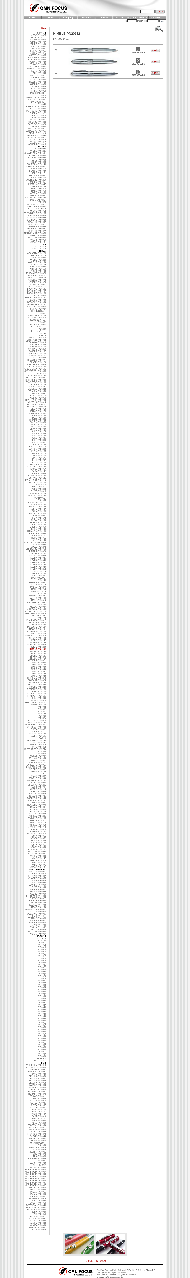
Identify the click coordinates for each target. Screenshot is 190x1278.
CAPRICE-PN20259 (37, 349)
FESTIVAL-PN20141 (37, 478)
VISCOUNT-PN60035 (36, 931)
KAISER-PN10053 (38, 84)
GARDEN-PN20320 (37, 513)
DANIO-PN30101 (38, 1112)
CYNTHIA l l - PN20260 (35, 400)
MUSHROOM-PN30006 (35, 1169)
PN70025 (42, 972)
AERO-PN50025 (38, 149)
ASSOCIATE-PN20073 (36, 273)
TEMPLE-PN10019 (37, 133)
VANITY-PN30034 (38, 1221)
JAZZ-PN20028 (39, 544)
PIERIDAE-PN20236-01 (35, 702)
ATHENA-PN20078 (37, 282)
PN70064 (42, 1049)
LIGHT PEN (40, 246)
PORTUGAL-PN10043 (36, 111)
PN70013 (42, 947)
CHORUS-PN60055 (37, 878)
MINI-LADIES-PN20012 (35, 613)
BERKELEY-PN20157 (36, 304)
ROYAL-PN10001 (38, 120)
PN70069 (42, 1056)
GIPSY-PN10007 (38, 77)
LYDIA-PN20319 (38, 584)
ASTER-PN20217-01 (36, 275)
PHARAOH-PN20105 (36, 696)
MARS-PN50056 (38, 191)
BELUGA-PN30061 (37, 1078)
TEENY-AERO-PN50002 (35, 222)
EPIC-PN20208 (39, 462)
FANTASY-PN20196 (37, 476)
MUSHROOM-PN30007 (35, 1172)
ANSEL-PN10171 (38, 37)
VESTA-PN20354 (38, 842)
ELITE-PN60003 (38, 887)
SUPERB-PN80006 (37, 923)
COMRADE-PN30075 (36, 1092)
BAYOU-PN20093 (38, 300)
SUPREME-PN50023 (36, 220)
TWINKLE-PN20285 (37, 816)
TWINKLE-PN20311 (37, 820)
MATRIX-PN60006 (38, 911)
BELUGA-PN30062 (37, 1080)
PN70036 (42, 992)
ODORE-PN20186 (38, 656)
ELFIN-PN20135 (38, 451)
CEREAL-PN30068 (37, 1087)
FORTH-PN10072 (38, 75)
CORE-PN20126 (38, 384)
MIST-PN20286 (39, 625)
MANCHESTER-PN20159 (38, 592)
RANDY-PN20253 (38, 745)
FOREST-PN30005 (37, 1129)
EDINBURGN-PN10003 (35, 68)
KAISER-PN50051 (38, 182)
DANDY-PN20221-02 (36, 407)
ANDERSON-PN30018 (36, 1065)
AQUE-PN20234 (38, 264)
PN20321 (42, 711)
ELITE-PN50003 (38, 160)
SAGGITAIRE (40, 1060)
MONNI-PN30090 (38, 1167)
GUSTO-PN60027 (38, 898)
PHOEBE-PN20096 (37, 698)
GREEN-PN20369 (38, 527)
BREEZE (42, 335)
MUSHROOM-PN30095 (35, 1183)
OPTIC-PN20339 (38, 667)
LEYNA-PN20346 (38, 560)
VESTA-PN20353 (38, 840)
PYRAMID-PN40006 (37, 918)
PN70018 (42, 958)
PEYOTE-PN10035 (37, 109)
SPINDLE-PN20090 (37, 778)
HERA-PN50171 (38, 173)
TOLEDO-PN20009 (37, 794)
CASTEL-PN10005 (37, 55)
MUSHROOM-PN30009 (35, 1176)
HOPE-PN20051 (38, 538)
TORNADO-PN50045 (36, 229)
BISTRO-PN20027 (38, 309)
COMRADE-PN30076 (36, 1094)
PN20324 (42, 716)
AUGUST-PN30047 (37, 1069)
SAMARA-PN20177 (37, 762)
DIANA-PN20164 (38, 415)
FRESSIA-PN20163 (37, 504)
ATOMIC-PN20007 (38, 284)
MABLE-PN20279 (38, 587)
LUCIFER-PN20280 (37, 573)
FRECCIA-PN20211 (37, 502)
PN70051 (42, 1023)
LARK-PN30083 (39, 1156)
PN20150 (42, 940)
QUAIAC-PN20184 (37, 734)
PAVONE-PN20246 (37, 687)
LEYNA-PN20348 (38, 564)
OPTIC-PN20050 (38, 662)
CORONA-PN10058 (37, 60)
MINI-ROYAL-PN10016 (36, 97)
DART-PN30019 (39, 1116)
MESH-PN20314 (38, 600)
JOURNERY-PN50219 (36, 180)
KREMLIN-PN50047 (37, 184)
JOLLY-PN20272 (38, 547)
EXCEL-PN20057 (38, 469)
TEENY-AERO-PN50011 (35, 224)
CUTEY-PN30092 (38, 1107)
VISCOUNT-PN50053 (36, 238)
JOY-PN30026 (39, 1154)
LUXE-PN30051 (39, 1161)
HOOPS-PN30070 (38, 1141)
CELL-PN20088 (39, 358)
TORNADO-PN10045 (36, 135)
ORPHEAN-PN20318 (36, 678)
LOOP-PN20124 (38, 571)
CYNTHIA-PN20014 (37, 402)
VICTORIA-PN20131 (37, 849)
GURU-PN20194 (38, 529)
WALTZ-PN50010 (38, 240)
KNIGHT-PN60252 (38, 903)
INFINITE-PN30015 (37, 1147)
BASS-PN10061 (39, 48)
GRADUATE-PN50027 (36, 166)
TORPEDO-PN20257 (36, 800)
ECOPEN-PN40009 (37, 885)
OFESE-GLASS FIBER (35, 209)
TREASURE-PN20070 (36, 805)
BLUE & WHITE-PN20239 (38, 327)
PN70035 (42, 989)
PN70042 (42, 1005)
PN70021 (42, 965)
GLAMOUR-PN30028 (36, 1134)
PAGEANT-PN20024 (37, 680)
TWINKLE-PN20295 (37, 818)
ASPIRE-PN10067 (38, 42)
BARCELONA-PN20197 (35, 298)
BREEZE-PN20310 (37, 338)
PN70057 (42, 1034)
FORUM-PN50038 (38, 162)
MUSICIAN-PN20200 (36, 631)
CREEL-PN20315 (38, 395)
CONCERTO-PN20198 (36, 382)
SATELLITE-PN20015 (36, 765)
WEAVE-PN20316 (38, 860)
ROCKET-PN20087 (37, 756)
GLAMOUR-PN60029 (36, 891)
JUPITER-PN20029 (37, 551)
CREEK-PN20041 (38, 393)
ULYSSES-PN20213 (37, 827)
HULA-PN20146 (39, 540)
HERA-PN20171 (38, 536)
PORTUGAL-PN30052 (36, 1207)
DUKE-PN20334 (38, 435)
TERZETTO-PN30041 (36, 1218)
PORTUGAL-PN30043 (36, 1205)
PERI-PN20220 (39, 691)
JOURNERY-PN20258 (36, 549)
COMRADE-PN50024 (36, 157)
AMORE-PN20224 (38, 260)
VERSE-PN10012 (38, 142)
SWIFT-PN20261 (38, 787)
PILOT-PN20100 (38, 705)
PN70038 (42, 996)
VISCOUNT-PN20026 (36, 851)
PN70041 (42, 1003)
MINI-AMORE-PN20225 (35, 611)
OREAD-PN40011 (38, 916)
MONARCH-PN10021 (36, 100)
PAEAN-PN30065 (38, 1192)
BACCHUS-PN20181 (36, 289)
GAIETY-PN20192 (38, 509)
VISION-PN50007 (38, 934)
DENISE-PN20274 (38, 411)
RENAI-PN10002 (38, 117)
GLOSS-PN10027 (38, 80)
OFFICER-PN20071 (37, 660)
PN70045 (42, 1012)
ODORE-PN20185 (38, 653)
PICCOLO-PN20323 (37, 700)
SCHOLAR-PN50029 (36, 217)
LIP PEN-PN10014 (37, 91)
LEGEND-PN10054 (37, 88)
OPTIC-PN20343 (38, 676)
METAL (42, 251)
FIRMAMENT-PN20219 (35, 480)
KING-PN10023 (39, 86)
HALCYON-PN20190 (36, 531)
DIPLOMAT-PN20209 (36, 420)
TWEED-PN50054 (38, 235)
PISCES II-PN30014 (37, 1203)
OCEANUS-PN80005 (36, 914)
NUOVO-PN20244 (38, 651)
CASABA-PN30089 (37, 1085)
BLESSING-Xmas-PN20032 (38, 321)
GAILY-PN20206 (38, 511)
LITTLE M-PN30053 (37, 1158)
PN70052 (42, 1025)
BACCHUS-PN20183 (36, 293)
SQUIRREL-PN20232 (36, 780)
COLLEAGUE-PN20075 (35, 378)
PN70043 (42, 1007)
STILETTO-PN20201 (36, 785)
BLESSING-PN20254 (36, 318)
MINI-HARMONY (38, 1165)
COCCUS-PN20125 (37, 375)
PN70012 (42, 945)
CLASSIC (41, 373)
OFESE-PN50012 (38, 211)
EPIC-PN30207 (39, 1118)
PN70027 (42, 974)
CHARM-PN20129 (38, 362)
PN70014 (42, 949)
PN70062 (42, 1045)
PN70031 (42, 980)
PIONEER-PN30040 (37, 1201)
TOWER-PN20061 (38, 802)
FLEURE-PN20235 (37, 482)
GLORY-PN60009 (38, 894)
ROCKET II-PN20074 (36, 754)
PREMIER (41, 1058)
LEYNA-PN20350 (38, 569)
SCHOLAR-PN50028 (36, 215)
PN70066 (42, 1052)
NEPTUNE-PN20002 (36, 645)
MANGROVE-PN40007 (35, 909)
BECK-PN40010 (39, 874)
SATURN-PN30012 (37, 1216)
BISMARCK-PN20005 (36, 306)
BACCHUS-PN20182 (36, 291)
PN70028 (42, 976)
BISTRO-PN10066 (38, 51)
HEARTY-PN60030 (37, 900)
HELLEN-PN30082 (37, 1138)
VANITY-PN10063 (38, 140)
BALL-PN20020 (39, 295)
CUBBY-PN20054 (38, 398)
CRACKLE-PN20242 (37, 389)
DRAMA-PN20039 (38, 429)
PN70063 (42, 1047)
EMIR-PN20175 (39, 455)
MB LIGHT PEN (39, 249)
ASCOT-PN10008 (38, 40)
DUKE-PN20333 (38, 433)
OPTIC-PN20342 (38, 673)
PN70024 (42, 969)
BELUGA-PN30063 (37, 1083)
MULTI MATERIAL (37, 869)
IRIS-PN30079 (39, 1149)
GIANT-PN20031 (38, 516)
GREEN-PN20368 (38, 524)
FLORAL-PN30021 (37, 1127)
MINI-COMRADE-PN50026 (38, 201)
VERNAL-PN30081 (37, 1227)
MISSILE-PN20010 (37, 622)
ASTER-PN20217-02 (36, 278)
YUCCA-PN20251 (38, 867)
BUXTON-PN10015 (37, 53)
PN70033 (42, 985)
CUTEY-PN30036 (38, 1103)
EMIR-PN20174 (39, 453)
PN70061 (42, 1043)
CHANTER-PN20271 (36, 360)
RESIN (43, 1063)
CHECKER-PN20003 (36, 364)
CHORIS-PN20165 (37, 367)
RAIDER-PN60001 (38, 920)
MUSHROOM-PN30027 (35, 1178)
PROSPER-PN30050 (36, 1209)
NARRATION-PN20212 (35, 636)
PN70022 (42, 967)
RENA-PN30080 (38, 1212)
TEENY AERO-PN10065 (35, 131)
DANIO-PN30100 (38, 1109)
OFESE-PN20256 (38, 658)
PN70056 (42, 1032)
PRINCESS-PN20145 (36, 722)
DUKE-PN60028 (38, 883)
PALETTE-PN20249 (37, 685)
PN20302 (42, 707)
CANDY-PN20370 (38, 346)
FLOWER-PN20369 (37, 489)
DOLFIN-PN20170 (38, 424)
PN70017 (42, 956)
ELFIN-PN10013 (38, 71)
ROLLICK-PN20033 (37, 758)
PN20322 (42, 713)
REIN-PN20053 (39, 747)
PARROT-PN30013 (37, 1198)
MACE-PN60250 (38, 907)
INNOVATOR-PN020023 (35, 542)
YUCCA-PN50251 (38, 242)
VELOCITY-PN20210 (36, 834)
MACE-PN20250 (38, 589)
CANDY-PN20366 (38, 344)
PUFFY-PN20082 (38, 729)
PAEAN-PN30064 (38, 1189)
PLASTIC (41, 936)
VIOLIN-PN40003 (38, 929)
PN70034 (42, 987)
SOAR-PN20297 (38, 776)
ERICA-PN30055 (38, 1121)
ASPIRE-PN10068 (38, 44)
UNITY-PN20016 (38, 829)
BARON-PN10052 (38, 46)
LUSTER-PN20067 (37, 582)
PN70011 (42, 943)
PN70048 (42, 1016)
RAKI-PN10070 (39, 115)
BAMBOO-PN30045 (37, 1072)
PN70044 (42, 1009)
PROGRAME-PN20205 (35, 725)
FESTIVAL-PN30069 (37, 1125)
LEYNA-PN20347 (38, 562)
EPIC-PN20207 (39, 460)
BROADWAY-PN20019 (36, 342)
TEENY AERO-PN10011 (35, 129)
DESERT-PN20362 (37, 413)
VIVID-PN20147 (39, 858)
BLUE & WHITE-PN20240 (38, 332)
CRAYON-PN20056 (37, 391)
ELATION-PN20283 (37, 449)
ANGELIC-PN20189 (37, 262)
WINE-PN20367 (39, 863)
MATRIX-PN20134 (38, 598)
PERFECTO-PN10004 (36, 106)
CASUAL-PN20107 (37, 355)
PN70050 (42, 1020)
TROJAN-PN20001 (37, 807)
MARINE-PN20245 (37, 596)
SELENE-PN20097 (37, 769)
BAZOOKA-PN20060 (36, 302)
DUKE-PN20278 (38, 431)
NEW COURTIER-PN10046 (38, 103)
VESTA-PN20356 (38, 847)
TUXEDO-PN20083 (37, 814)
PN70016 (42, 954)
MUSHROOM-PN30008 (35, 1174)
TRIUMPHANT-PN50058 (35, 233)
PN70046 (42, 1014)
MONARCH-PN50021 (36, 204)
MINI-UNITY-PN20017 (36, 620)
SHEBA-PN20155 (38, 771)
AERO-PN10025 (38, 35)
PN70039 (42, 998)
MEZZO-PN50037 (38, 195)
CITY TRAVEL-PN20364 (35, 371)
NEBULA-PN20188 (37, 638)
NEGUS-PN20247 (38, 640)
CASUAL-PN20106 (37, 353)
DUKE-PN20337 (38, 442)
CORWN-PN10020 (37, 62)
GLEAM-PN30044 (38, 1136)
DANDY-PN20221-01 (36, 404)
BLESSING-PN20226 (36, 315)
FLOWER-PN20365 (37, 487)
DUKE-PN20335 (38, 438)
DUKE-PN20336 (38, 440)
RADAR (42, 738)
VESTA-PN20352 (38, 838)
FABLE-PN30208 (38, 1123)
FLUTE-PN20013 (38, 491)
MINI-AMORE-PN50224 (35, 197)
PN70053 (42, 1027)
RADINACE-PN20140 (36, 740)
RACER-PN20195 (38, 736)
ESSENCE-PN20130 (36, 467)
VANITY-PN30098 (38, 1223)
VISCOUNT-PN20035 (36, 854)
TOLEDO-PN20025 (37, 796)
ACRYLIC (41, 33)
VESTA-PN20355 (38, 845)
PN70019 (42, 960)
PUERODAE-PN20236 (36, 727)
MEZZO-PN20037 (38, 607)
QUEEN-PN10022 (38, 113)
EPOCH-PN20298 (38, 464)
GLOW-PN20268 (38, 520)
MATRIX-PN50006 (38, 193)
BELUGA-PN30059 (37, 1076)
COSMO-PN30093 (38, 1098)
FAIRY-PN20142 (38, 471)
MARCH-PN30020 (38, 1163)
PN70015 (42, 951)
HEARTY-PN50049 (37, 171)
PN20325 (42, 718)
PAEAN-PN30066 (38, 1194)
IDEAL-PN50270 (38, 177)
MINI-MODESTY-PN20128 (38, 617)
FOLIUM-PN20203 (38, 493)
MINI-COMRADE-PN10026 (38, 94)
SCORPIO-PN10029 (37, 124)
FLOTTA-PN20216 (38, 484)
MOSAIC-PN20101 (37, 629)
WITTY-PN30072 (38, 1230)
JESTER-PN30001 (37, 1152)
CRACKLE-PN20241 (37, 387)
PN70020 (42, 963)
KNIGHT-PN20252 (38, 553)
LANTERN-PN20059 (37, 556)
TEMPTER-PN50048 (36, 226)
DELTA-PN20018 (38, 409)
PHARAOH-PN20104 (36, 693)
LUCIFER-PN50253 (37, 186)
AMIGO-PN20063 (38, 258)
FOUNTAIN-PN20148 (36, 496)
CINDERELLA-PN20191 (35, 369)
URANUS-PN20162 (37, 831)
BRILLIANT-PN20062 (36, 340)
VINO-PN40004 (39, 925)
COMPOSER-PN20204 (35, 380)
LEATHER (41, 146)
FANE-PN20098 (39, 473)
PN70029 (42, 978)
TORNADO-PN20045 (36, 798)
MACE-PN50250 (38, 189)
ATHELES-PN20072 (37, 280)
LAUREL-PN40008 (37, 905)
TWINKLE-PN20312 (37, 822)
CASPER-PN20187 (37, 351)
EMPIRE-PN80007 (37, 889)
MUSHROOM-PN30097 (35, 1185)
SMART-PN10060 (38, 126)
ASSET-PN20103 (38, 271)
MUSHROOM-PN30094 (35, 1181)
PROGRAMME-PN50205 (35, 213)
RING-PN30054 (39, 1214)
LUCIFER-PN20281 (37, 576)
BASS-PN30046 (39, 1074)
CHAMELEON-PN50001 (35, 153)
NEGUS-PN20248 (38, 642)
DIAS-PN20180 (39, 418)
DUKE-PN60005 (38, 880)
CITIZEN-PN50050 (37, 155)
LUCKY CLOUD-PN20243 (38, 579)
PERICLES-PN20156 (36, 689)
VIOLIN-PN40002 (38, 927)
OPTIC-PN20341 (38, 671)
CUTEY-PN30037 (38, 1105)
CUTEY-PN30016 (38, 1101)
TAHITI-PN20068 (38, 791)
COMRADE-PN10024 (36, 57)
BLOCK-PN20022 (38, 324)
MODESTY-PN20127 (36, 627)
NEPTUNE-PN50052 (36, 206)
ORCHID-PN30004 (37, 1187)
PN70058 (42, 1036)
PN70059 (42, 1038)
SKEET (42, 774)
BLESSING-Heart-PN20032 (38, 312)
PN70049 (42, 1018)
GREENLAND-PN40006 (35, 896)
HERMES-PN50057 (37, 175)
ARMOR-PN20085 (38, 266)
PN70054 (42, 1029)
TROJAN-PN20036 (37, 809)
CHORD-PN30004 (38, 1089)
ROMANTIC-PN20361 (36, 760)
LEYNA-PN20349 (38, 567)
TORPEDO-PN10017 (36, 137)
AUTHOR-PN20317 (37, 286)
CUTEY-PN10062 (38, 66)
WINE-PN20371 (39, 865)
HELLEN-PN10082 (37, 82)
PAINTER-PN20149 (37, 682)
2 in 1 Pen (41, 938)
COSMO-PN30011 (38, 1096)
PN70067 (42, 1054)
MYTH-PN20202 (38, 633)
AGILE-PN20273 (38, 255)
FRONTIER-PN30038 (36, 1132)
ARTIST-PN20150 (38, 269)
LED (44, 244)
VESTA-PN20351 (38, 836)
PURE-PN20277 (38, 731)
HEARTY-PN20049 (37, 533)
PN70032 (42, 983)
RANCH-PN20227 (38, 742)
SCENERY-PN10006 (37, 122)
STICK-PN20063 (38, 782)
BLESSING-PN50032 (36, 876)
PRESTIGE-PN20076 (36, 720)
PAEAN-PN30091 (38, 1196)
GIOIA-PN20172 (38, 518)
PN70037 (42, 994)
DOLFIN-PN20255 (38, 427)
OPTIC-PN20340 (38, 669)
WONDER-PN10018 (37, 144)
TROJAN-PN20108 (37, 811)
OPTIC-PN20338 (38, 665)
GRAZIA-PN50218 (38, 169)
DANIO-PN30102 (38, 1114)
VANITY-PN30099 (38, 1225)
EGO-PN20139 (39, 444)
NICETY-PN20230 (38, 647)
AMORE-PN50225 (38, 151)
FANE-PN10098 (39, 73)
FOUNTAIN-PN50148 (36, 164)
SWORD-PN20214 (37, 789)
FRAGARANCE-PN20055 (38, 499)
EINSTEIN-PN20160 (37, 447)
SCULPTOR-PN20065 (36, 767)
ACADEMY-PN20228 (36, 253)
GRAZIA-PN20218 (38, 522)
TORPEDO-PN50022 (36, 231)
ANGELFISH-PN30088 (36, 1067)
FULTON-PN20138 (37, 507)
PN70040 (42, 1000)
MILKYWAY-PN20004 (36, 609)
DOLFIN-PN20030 (38, 422)
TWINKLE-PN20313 (37, 825)
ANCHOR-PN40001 (37, 871)
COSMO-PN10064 (38, 64)
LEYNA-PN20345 (38, 558)
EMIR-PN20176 (39, 458)
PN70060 (42, 1040)
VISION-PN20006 (38, 856)
